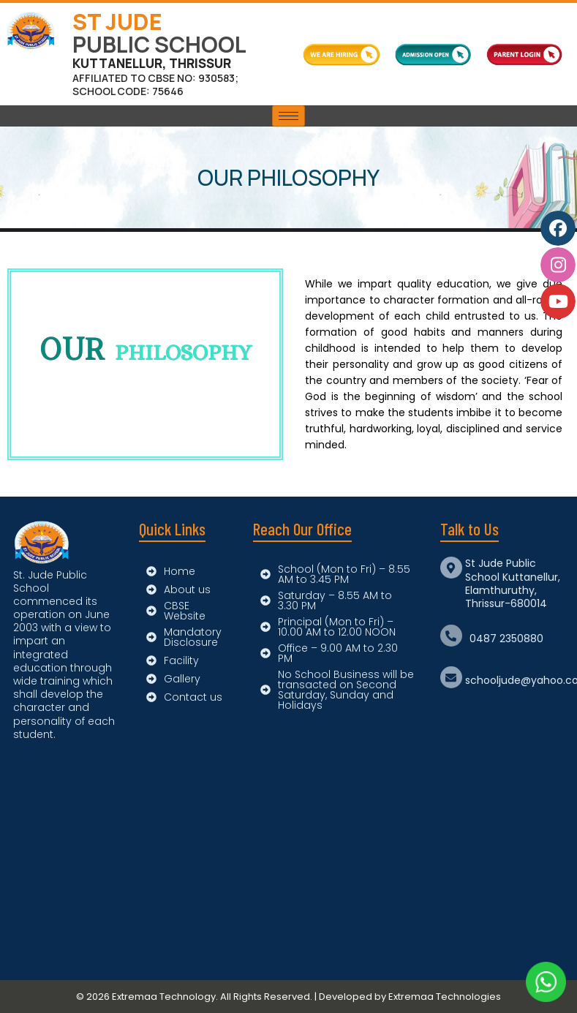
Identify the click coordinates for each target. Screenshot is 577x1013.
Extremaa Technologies (444, 996)
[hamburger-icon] (288, 116)
